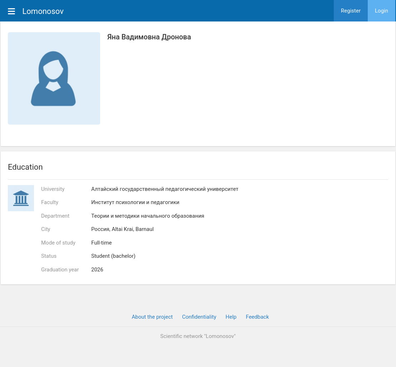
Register (351, 11)
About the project (152, 317)
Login (381, 11)
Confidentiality (199, 317)
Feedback (257, 317)
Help (231, 317)
